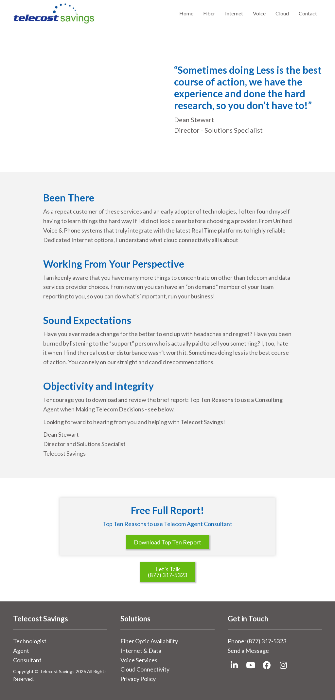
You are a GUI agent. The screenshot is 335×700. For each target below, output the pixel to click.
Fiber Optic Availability (149, 641)
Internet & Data (140, 650)
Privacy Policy (138, 678)
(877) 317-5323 (266, 641)
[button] (234, 665)
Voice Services (138, 660)
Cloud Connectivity (144, 669)
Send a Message (248, 650)
